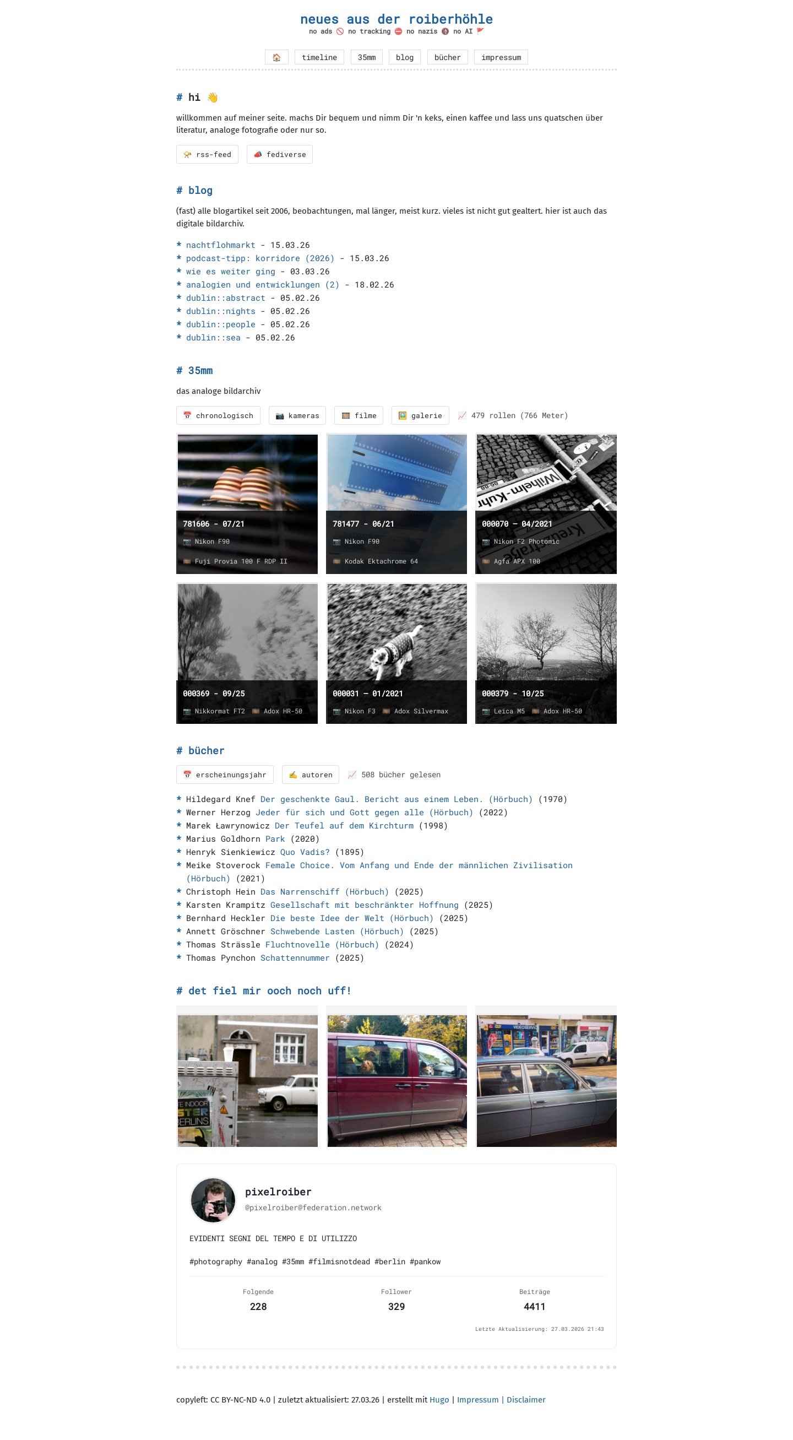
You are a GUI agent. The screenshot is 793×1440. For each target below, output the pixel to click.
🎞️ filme (362, 416)
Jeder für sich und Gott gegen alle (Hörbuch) (365, 813)
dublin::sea (213, 337)
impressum (501, 57)
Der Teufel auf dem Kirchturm (344, 826)
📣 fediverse (281, 154)
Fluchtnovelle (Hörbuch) (322, 945)
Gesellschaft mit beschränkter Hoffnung (364, 906)
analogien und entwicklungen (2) (263, 284)
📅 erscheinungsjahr (225, 776)
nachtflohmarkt (221, 245)
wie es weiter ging (230, 271)
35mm (367, 57)
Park (275, 840)
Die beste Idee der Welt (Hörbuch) (352, 919)
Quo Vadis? (305, 853)
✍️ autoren (312, 776)
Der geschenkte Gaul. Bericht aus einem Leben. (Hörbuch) (396, 800)
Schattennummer (295, 959)
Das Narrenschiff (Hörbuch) (324, 892)
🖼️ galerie (425, 416)
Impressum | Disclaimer (501, 1401)
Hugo (439, 1401)
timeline (319, 57)
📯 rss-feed (207, 154)
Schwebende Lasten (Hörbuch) (337, 932)
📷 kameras (299, 416)
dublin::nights (221, 311)
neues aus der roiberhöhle (396, 18)
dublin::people (221, 324)
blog (405, 57)
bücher (447, 57)
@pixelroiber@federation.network (313, 1209)
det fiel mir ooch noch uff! (270, 992)
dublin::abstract (225, 298)
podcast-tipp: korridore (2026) (260, 258)
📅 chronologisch (218, 416)
